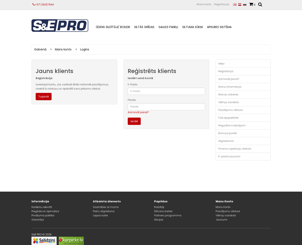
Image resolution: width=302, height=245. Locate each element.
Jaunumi (221, 219)
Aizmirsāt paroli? (138, 112)
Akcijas (158, 219)
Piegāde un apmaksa (45, 211)
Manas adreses (228, 94)
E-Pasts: (133, 84)
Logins (84, 49)
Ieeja (221, 63)
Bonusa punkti (227, 133)
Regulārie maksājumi (232, 125)
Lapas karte (100, 215)
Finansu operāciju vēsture (234, 148)
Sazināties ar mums (106, 207)
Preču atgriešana (104, 211)
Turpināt (43, 96)
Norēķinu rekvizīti (41, 207)
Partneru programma (167, 215)
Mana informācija (229, 87)
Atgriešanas (226, 141)
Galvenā (40, 49)
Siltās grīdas (144, 27)
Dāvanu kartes (163, 211)
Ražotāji (159, 207)
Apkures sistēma (219, 27)
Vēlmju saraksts (228, 102)
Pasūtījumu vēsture (230, 110)
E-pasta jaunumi (229, 156)
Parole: (132, 100)
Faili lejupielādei (228, 117)
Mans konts (204, 4)
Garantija (37, 219)
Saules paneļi (168, 27)
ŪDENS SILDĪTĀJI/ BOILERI (113, 27)
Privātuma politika (42, 215)
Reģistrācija (221, 4)
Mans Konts (223, 207)
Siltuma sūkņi (192, 27)
